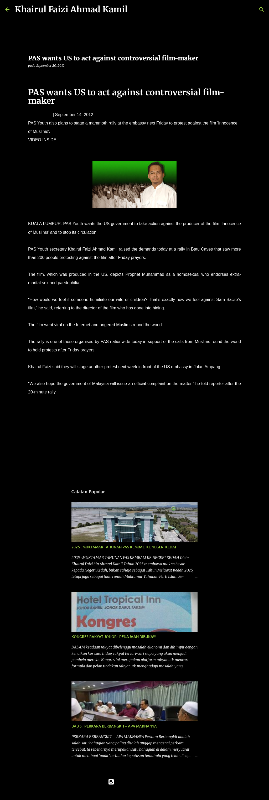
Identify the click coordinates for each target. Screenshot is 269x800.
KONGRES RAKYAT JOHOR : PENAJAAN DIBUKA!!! (113, 636)
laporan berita (43, 408)
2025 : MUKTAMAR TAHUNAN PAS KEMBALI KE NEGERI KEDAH (124, 546)
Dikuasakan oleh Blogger (134, 782)
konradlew (144, 793)
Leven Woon (40, 114)
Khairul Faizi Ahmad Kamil (71, 9)
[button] (31, 76)
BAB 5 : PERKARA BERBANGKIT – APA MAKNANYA (114, 726)
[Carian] (135, 9)
